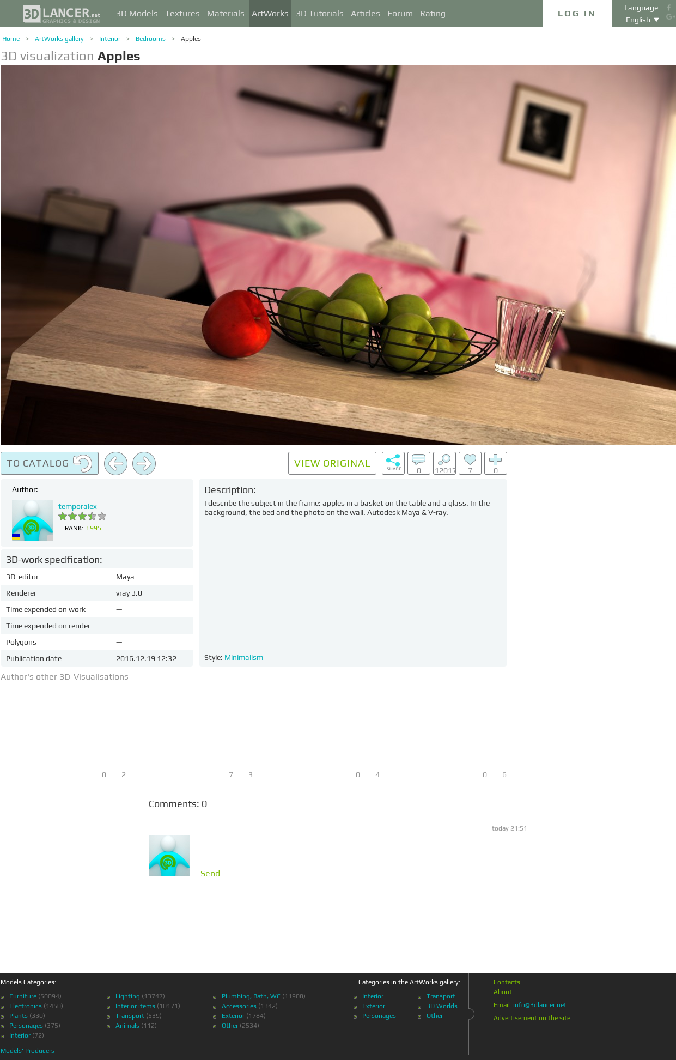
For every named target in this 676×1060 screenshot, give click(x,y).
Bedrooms (151, 39)
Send (210, 874)
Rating (433, 13)
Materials (226, 13)
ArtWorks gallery (59, 39)
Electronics (25, 1006)
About (503, 992)
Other (230, 1025)
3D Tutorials (320, 13)
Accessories (239, 1006)
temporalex (77, 506)
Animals (127, 1025)
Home (11, 39)
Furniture (22, 996)
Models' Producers (27, 1051)
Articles (365, 13)
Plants (18, 1016)
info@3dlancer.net (540, 1005)
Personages (26, 1025)
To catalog (50, 464)
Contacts (507, 982)
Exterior (233, 1016)
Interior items (135, 1006)
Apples (191, 39)
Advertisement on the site (532, 1018)
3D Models (137, 13)
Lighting (127, 996)
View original (332, 463)
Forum (400, 13)
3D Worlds (442, 1006)
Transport (129, 1016)
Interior (109, 39)
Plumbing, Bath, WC (251, 996)
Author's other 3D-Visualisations (65, 676)
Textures (182, 13)
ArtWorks (270, 13)
